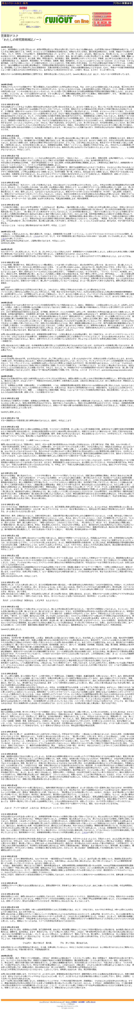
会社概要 (81, 1002)
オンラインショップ (57, 1002)
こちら (36, 236)
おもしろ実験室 (71, 1002)
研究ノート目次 (32, 27)
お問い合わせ (91, 1002)
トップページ (44, 1002)
